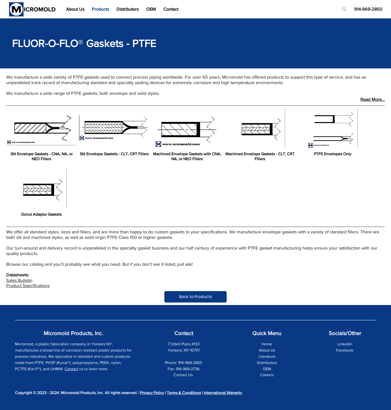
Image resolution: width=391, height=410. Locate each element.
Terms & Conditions (184, 393)
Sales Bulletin (19, 280)
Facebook (344, 350)
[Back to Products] (195, 297)
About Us (267, 350)
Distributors (267, 362)
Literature (267, 356)
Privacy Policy (152, 393)
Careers (267, 375)
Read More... (372, 99)
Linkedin (344, 344)
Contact (71, 369)
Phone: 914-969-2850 (183, 362)
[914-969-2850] (366, 9)
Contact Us (184, 375)
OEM (267, 369)
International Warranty (223, 393)
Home (267, 344)
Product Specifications (28, 285)
